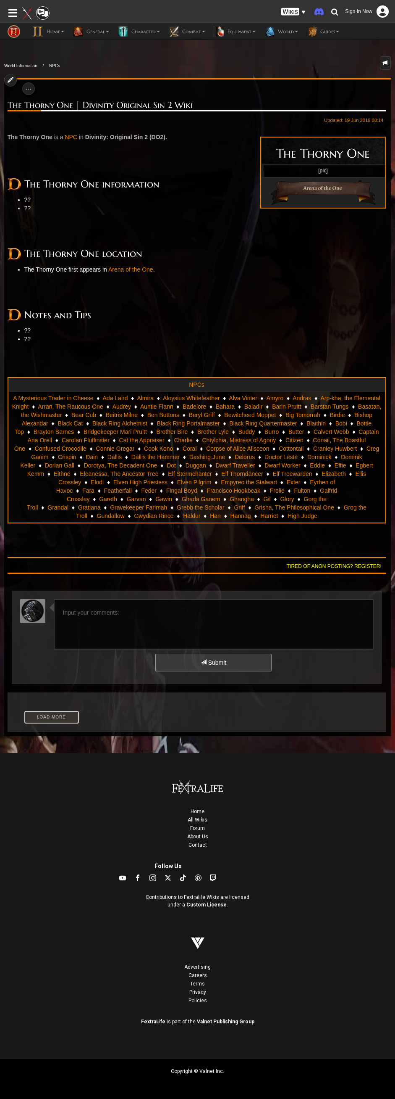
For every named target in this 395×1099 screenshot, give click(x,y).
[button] (293, 12)
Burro (271, 431)
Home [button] (48, 31)
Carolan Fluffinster (86, 440)
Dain (92, 457)
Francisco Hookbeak (233, 490)
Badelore (194, 406)
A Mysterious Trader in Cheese (53, 398)
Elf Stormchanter (190, 473)
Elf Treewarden (292, 473)
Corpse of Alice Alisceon (237, 448)
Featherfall (118, 490)
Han (215, 516)
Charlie (183, 440)
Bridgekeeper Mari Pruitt (115, 431)
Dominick (319, 457)
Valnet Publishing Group (225, 1022)
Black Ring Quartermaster (263, 423)
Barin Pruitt (286, 406)
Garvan (136, 499)
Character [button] (139, 31)
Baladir (253, 406)
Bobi (341, 423)
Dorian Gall (59, 465)
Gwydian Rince (153, 516)
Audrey (121, 406)
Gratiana (89, 507)
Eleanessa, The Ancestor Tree (119, 473)
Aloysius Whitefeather (191, 398)
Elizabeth (334, 473)
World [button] (281, 31)
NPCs (54, 65)
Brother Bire (172, 431)
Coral (189, 448)
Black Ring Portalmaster (188, 423)
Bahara (225, 406)
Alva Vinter (243, 398)
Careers (197, 975)
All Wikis (197, 820)
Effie (340, 465)
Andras (302, 398)
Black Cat (70, 423)
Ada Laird (115, 398)
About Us (197, 837)
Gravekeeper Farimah (138, 507)
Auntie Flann (156, 406)
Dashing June (207, 457)
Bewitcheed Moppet (250, 415)
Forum (197, 828)
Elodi (97, 482)
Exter (294, 482)
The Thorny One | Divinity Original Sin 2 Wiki (100, 105)
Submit (213, 662)
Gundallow (111, 516)
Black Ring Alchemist (119, 423)
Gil (267, 499)
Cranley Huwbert (335, 448)
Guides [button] (322, 31)
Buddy (246, 431)
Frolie (277, 490)
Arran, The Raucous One (70, 406)
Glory (287, 499)
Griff (239, 507)
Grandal (57, 507)
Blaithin (316, 423)
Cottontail (291, 448)
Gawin (163, 499)
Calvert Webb (331, 431)
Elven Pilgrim (194, 482)
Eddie (317, 465)
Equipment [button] (235, 31)
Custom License (206, 905)
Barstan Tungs (329, 406)
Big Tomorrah (302, 415)
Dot (171, 465)
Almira (145, 398)
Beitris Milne (122, 415)
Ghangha (242, 499)
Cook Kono (158, 448)
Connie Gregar (115, 448)
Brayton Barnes (54, 431)
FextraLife (153, 1022)
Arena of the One (130, 269)
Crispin (67, 457)
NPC (71, 137)
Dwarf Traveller (235, 465)
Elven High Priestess (140, 482)
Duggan (196, 465)
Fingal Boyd (181, 490)
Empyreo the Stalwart (249, 482)
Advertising (197, 967)
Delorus (245, 457)
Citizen (294, 440)
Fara (88, 490)
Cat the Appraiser (142, 440)
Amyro (275, 398)
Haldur (191, 516)
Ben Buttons (163, 415)
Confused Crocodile (60, 448)
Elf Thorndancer (242, 473)
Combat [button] (186, 31)
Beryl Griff (202, 415)
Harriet (269, 516)
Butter (296, 431)
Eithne (62, 473)
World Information (20, 65)
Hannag (240, 516)
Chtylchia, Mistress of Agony (239, 440)
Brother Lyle (213, 431)
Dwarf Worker (282, 465)
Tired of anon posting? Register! (334, 566)
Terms (197, 984)
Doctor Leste (281, 457)
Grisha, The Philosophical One (294, 507)
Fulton (302, 490)
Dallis (114, 457)
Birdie (337, 415)
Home (197, 811)
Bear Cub (83, 415)
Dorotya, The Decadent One (120, 465)
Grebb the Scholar (201, 507)
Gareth (108, 499)
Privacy (197, 992)
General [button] (91, 31)
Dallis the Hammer (155, 457)
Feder (149, 490)
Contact (197, 845)
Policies (197, 1001)
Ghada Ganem (201, 499)
